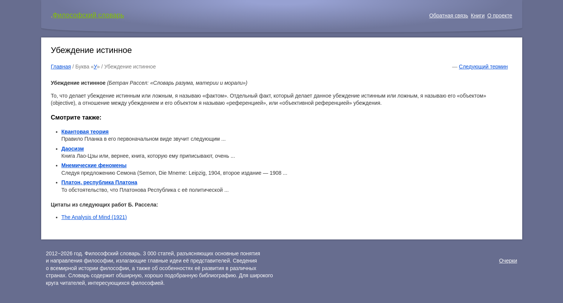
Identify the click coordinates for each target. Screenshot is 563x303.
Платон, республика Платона (99, 182)
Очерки (508, 261)
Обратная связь (448, 15)
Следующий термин (483, 67)
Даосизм (73, 149)
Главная (61, 67)
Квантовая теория (85, 132)
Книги (478, 15)
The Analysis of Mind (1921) (94, 217)
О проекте (499, 15)
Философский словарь (88, 15)
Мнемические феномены (94, 165)
